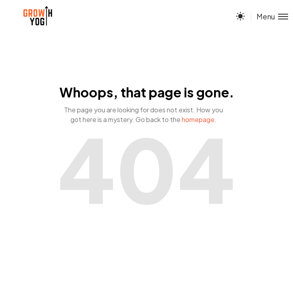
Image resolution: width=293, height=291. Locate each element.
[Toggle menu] (269, 16)
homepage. (199, 119)
